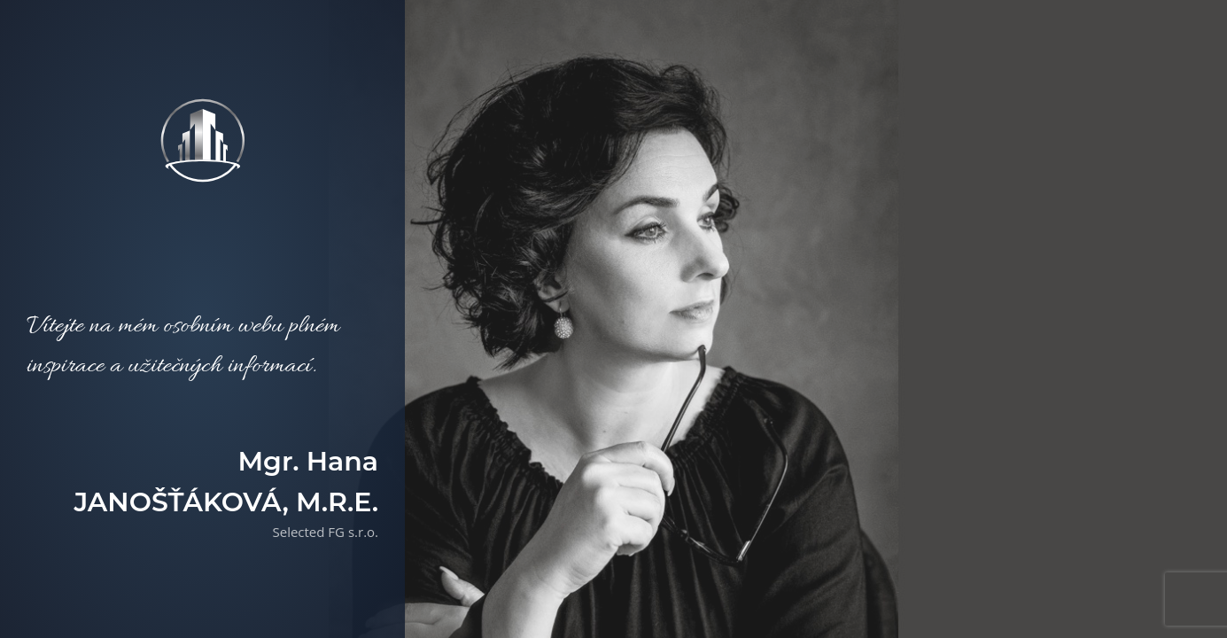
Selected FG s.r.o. (325, 532)
